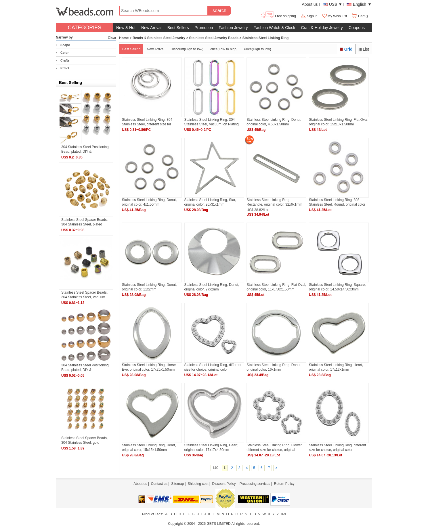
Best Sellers (178, 27)
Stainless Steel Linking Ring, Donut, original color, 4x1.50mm (149, 202)
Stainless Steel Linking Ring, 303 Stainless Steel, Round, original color (337, 202)
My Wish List (334, 16)
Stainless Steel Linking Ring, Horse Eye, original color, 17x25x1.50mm (149, 367)
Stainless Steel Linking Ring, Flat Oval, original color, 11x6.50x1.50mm (276, 287)
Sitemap (177, 484)
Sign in (312, 16)
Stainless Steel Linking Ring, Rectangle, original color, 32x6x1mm (274, 202)
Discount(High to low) (187, 49)
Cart (358, 16)
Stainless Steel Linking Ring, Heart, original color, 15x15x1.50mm (149, 447)
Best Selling (131, 49)
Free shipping (278, 16)
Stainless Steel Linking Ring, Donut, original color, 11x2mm (149, 287)
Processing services (255, 484)
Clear (112, 38)
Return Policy (284, 484)
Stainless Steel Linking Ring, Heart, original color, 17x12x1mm (336, 367)
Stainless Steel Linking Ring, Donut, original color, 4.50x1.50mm (274, 122)
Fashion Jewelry (233, 27)
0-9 (283, 514)
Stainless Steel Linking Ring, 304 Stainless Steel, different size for (147, 122)
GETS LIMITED (218, 524)
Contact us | (161, 484)
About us (310, 4)
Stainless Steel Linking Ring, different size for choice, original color (213, 367)
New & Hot (125, 27)
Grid (346, 49)
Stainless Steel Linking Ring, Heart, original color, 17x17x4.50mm (211, 447)
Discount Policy (224, 484)
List (363, 49)
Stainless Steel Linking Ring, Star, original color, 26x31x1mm (210, 202)
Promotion (203, 27)
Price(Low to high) (224, 49)
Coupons (357, 27)
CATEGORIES (85, 27)
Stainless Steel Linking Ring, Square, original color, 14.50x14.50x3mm (337, 287)
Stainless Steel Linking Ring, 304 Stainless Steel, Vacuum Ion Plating (211, 122)
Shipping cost (198, 484)
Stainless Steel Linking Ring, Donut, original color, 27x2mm (211, 287)
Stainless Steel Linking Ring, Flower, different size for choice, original (274, 447)
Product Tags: (152, 514)
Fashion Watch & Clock (274, 27)
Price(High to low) (257, 49)
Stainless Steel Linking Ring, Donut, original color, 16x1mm (274, 367)
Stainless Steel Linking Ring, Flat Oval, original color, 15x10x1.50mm (338, 122)
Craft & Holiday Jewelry (322, 27)
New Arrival (151, 27)
